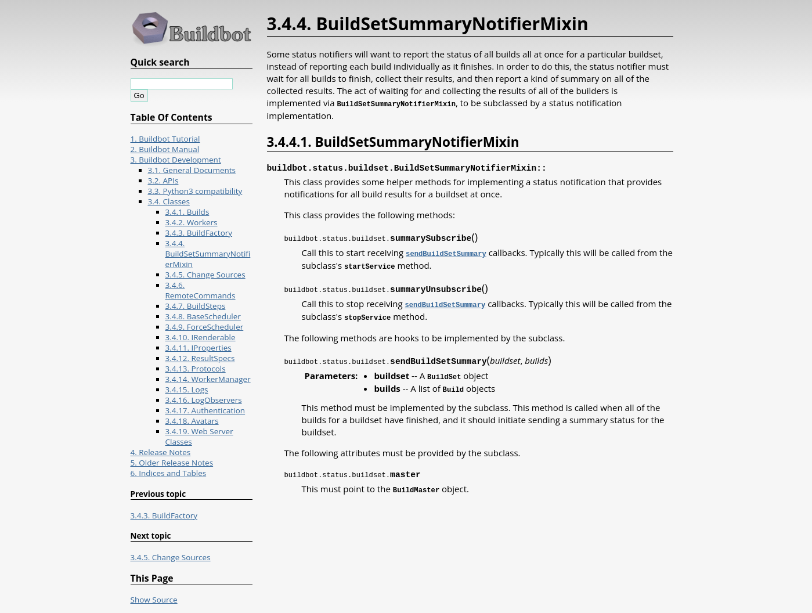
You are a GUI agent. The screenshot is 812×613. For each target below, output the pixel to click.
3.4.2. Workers (191, 222)
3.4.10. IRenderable (200, 337)
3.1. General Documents (192, 170)
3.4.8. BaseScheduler (203, 316)
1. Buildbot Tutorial (165, 139)
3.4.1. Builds (187, 212)
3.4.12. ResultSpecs (200, 358)
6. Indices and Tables (169, 473)
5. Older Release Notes (172, 462)
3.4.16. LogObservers (203, 400)
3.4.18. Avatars (192, 421)
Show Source (154, 599)
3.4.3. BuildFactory (199, 233)
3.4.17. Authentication (205, 410)
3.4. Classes (169, 201)
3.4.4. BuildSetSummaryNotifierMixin (208, 253)
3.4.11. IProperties (198, 347)
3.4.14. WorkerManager (208, 379)
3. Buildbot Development (176, 159)
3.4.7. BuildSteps (195, 306)
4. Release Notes (161, 452)
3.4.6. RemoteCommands (200, 290)
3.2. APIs (163, 180)
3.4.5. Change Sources (205, 274)
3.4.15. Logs (186, 389)
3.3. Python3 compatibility (195, 191)
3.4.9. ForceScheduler (204, 327)
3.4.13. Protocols (195, 368)
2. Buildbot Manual (165, 149)
